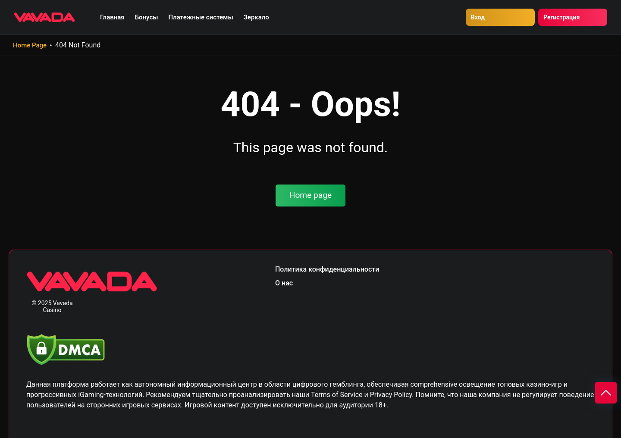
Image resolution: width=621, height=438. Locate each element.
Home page (310, 195)
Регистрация (561, 17)
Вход (478, 17)
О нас (284, 283)
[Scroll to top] (606, 393)
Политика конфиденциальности (327, 269)
